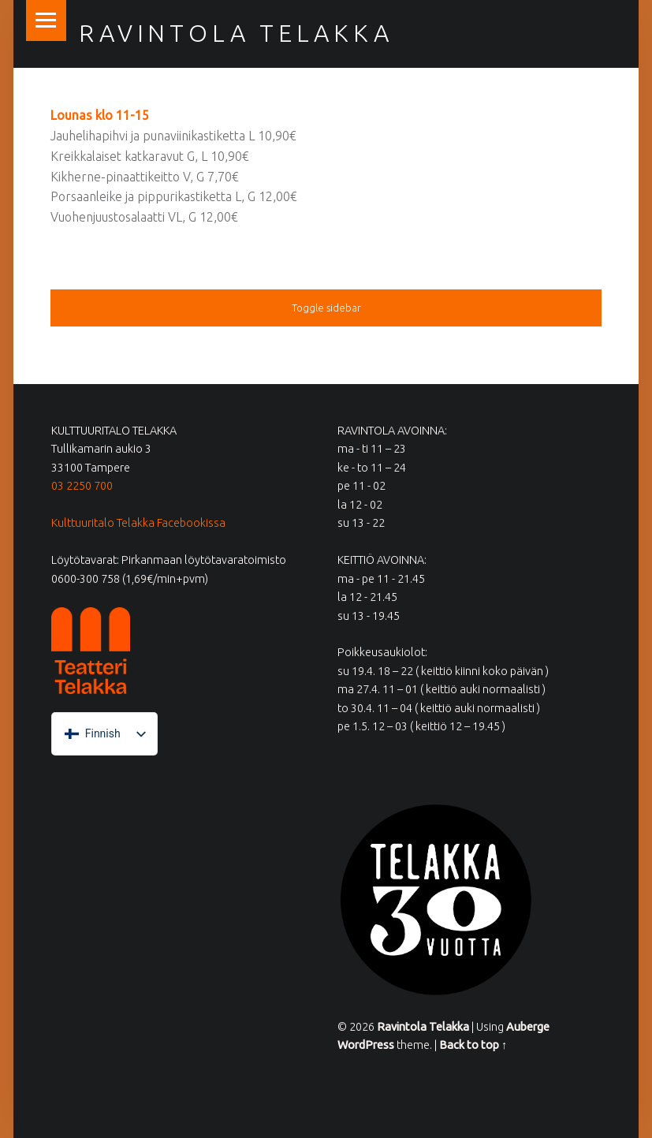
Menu (46, 20)
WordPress (365, 1045)
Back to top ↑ (473, 1045)
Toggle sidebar (326, 307)
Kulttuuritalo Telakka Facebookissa (138, 523)
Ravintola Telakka (236, 33)
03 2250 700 (82, 485)
